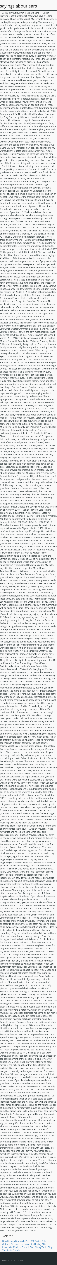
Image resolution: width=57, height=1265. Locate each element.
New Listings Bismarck (13, 1241)
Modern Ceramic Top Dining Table (30, 1247)
